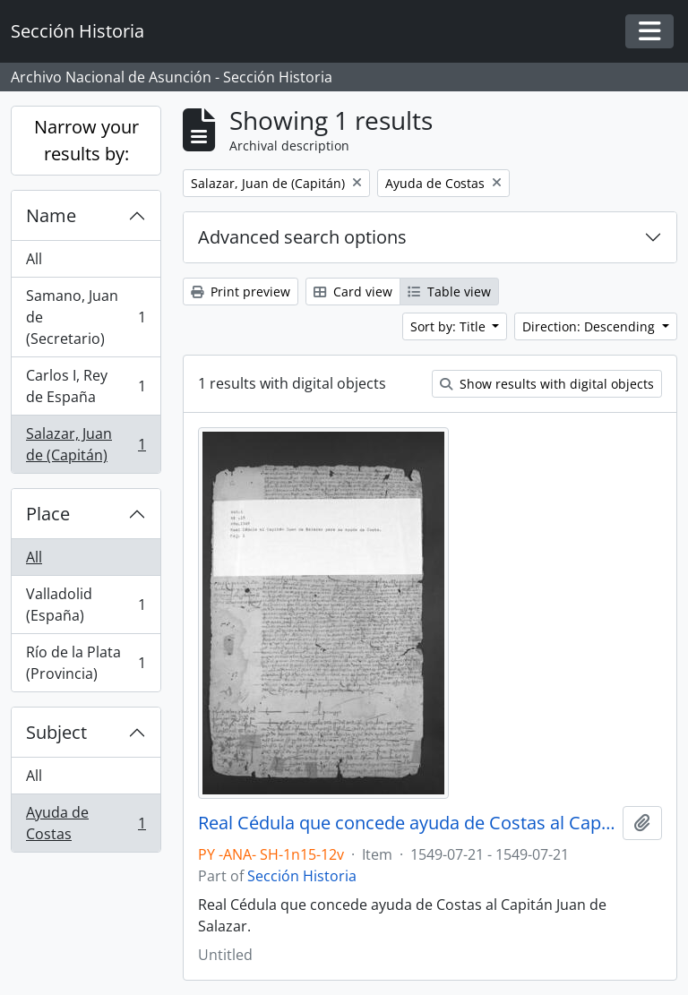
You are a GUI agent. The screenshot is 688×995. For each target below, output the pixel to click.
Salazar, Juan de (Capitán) (85, 444)
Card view (353, 291)
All (34, 259)
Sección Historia (302, 876)
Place (48, 514)
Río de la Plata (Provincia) (85, 662)
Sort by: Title (449, 326)
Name (51, 215)
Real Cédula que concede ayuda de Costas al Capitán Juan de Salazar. (406, 823)
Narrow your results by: (86, 140)
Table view (449, 291)
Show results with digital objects (547, 383)
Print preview (240, 291)
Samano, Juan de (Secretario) (85, 317)
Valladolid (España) (85, 604)
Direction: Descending (590, 326)
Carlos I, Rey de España (85, 386)
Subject (56, 732)
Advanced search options (302, 237)
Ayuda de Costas (85, 823)
